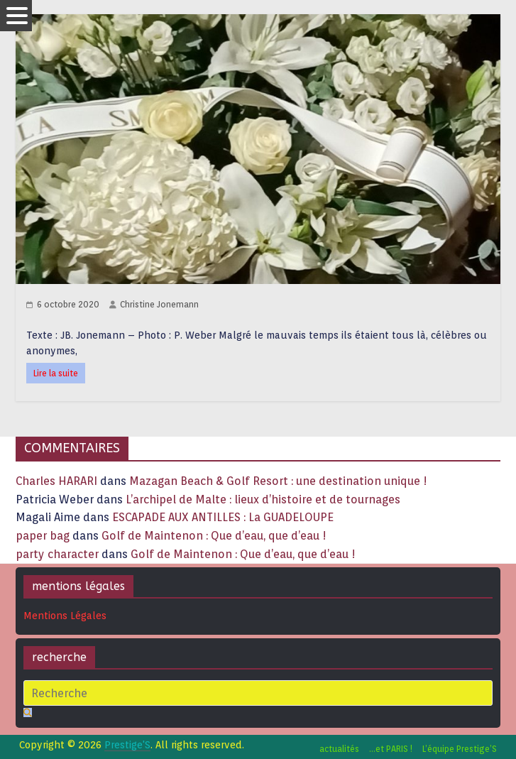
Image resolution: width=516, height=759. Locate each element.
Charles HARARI (56, 481)
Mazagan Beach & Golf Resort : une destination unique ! (278, 481)
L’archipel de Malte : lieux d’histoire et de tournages (264, 499)
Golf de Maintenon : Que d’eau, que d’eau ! (213, 535)
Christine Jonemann (159, 304)
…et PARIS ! (390, 748)
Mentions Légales (64, 615)
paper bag (43, 535)
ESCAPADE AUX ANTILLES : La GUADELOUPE (223, 517)
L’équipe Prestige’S (459, 748)
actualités (339, 748)
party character (57, 554)
